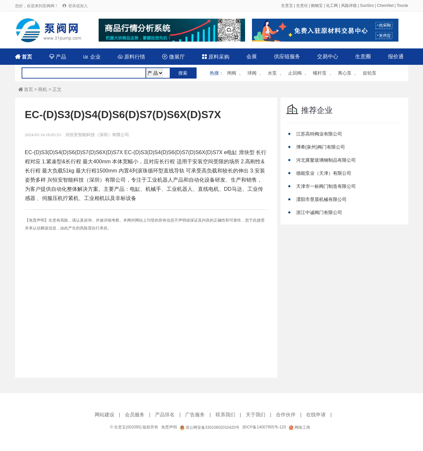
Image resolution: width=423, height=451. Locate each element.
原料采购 (215, 57)
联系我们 (225, 414)
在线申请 (316, 414)
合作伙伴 (286, 414)
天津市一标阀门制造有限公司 (326, 186)
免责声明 (169, 427)
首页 (23, 57)
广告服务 (195, 414)
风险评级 (349, 5)
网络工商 (299, 427)
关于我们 (255, 414)
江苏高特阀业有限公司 (319, 133)
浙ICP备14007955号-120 (264, 427)
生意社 (302, 5)
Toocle (402, 5)
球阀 (252, 73)
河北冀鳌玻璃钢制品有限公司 (326, 160)
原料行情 (131, 57)
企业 (91, 57)
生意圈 (363, 56)
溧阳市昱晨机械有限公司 (321, 199)
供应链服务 (287, 56)
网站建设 (104, 414)
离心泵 (345, 73)
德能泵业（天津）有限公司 (323, 173)
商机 (42, 89)
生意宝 (287, 5)
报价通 (396, 56)
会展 (251, 56)
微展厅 (173, 57)
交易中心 (327, 56)
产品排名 (165, 414)
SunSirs (367, 5)
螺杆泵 (320, 73)
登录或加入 (78, 6)
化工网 (332, 5)
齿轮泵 (369, 73)
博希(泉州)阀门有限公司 (320, 147)
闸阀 (231, 73)
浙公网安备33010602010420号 (210, 427)
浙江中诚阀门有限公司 (319, 212)
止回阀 (295, 73)
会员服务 (134, 414)
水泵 (272, 73)
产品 (57, 57)
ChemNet (385, 5)
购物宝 (317, 5)
